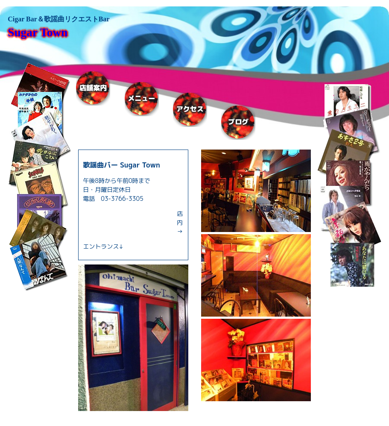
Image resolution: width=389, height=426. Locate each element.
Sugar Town (37, 32)
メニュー (141, 98)
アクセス (190, 109)
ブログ (238, 122)
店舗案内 (93, 87)
